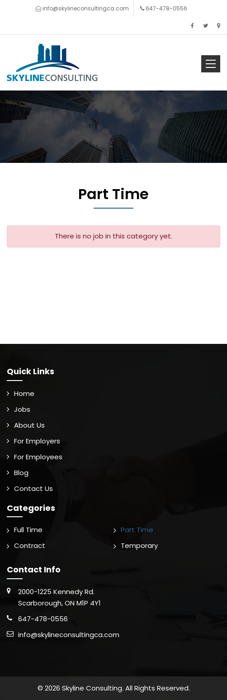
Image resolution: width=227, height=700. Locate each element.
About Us (29, 425)
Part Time (137, 529)
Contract (29, 545)
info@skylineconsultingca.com (86, 8)
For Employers (37, 441)
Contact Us (33, 488)
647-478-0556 (166, 8)
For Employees (38, 457)
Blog (21, 472)
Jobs (22, 409)
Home (24, 393)
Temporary (139, 545)
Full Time (28, 529)
